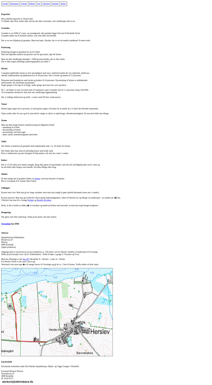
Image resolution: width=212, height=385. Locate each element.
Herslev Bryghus (44, 200)
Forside (5, 4)
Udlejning (46, 4)
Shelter (63, 4)
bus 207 (26, 259)
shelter (37, 178)
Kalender (55, 4)
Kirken (31, 200)
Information (14, 4)
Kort (38, 4)
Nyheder (24, 4)
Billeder (32, 4)
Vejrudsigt (6, 224)
